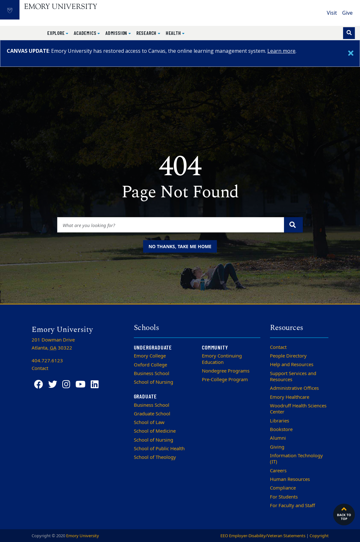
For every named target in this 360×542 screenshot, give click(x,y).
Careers (278, 470)
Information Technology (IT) (296, 458)
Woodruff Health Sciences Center (298, 408)
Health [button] (174, 33)
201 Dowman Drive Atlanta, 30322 (53, 343)
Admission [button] (116, 33)
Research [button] (147, 33)
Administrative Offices (294, 388)
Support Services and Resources (293, 376)
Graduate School (152, 413)
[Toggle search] (349, 33)
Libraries (279, 420)
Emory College (150, 355)
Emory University (82, 536)
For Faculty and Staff (292, 505)
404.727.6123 (47, 360)
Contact (278, 347)
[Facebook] (39, 384)
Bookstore (281, 429)
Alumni (278, 438)
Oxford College (150, 364)
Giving (277, 447)
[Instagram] (66, 384)
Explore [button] (56, 33)
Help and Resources (291, 364)
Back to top (344, 513)
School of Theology (155, 457)
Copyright (319, 536)
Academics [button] (85, 33)
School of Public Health (159, 448)
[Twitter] (53, 384)
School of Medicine (155, 431)
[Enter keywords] (171, 224)
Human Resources (290, 479)
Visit (332, 13)
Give (347, 13)
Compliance (283, 487)
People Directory (288, 355)
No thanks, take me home (180, 246)
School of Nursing (153, 382)
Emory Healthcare (289, 397)
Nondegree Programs (225, 370)
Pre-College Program (225, 379)
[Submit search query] (293, 224)
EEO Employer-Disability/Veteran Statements (262, 536)
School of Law (149, 422)
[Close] (351, 53)
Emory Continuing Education (222, 358)
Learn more (281, 50)
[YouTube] (80, 384)
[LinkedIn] (94, 384)
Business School (151, 373)
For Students (284, 496)
